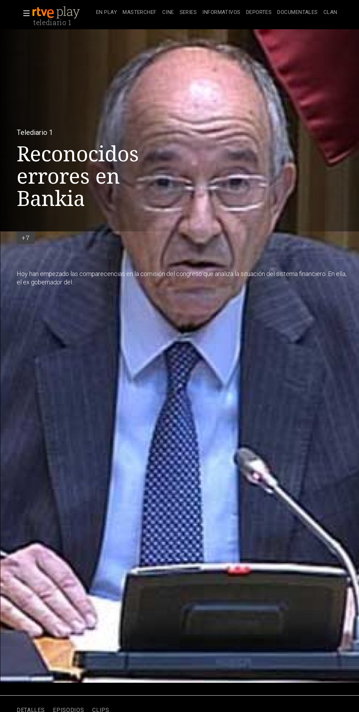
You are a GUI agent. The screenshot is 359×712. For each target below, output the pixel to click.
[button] (24, 13)
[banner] (62, 13)
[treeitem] (106, 13)
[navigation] (216, 13)
